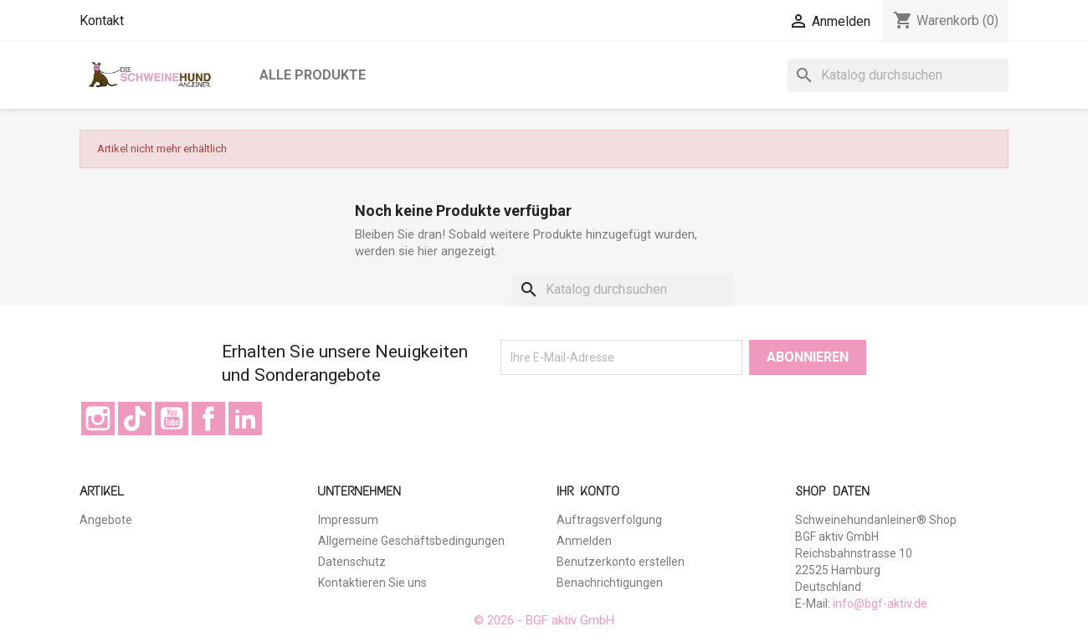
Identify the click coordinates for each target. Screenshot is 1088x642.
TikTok (134, 418)
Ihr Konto (588, 491)
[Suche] (898, 75)
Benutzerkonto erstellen (621, 561)
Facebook (208, 418)
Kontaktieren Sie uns (372, 582)
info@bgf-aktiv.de (880, 603)
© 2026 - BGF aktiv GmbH (544, 620)
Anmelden (584, 540)
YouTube (171, 418)
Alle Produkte (312, 75)
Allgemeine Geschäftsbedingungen (411, 540)
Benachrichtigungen (610, 582)
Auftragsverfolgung (609, 519)
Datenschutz (352, 561)
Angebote (106, 519)
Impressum (348, 519)
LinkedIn (245, 418)
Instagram (98, 418)
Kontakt (102, 20)
